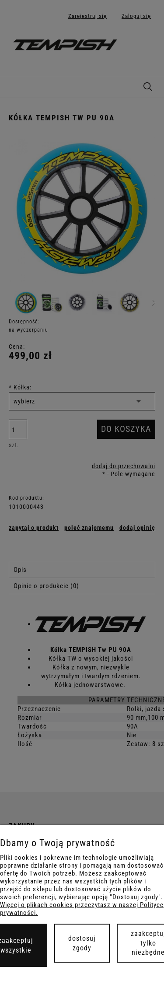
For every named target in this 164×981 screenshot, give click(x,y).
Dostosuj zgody (82, 943)
